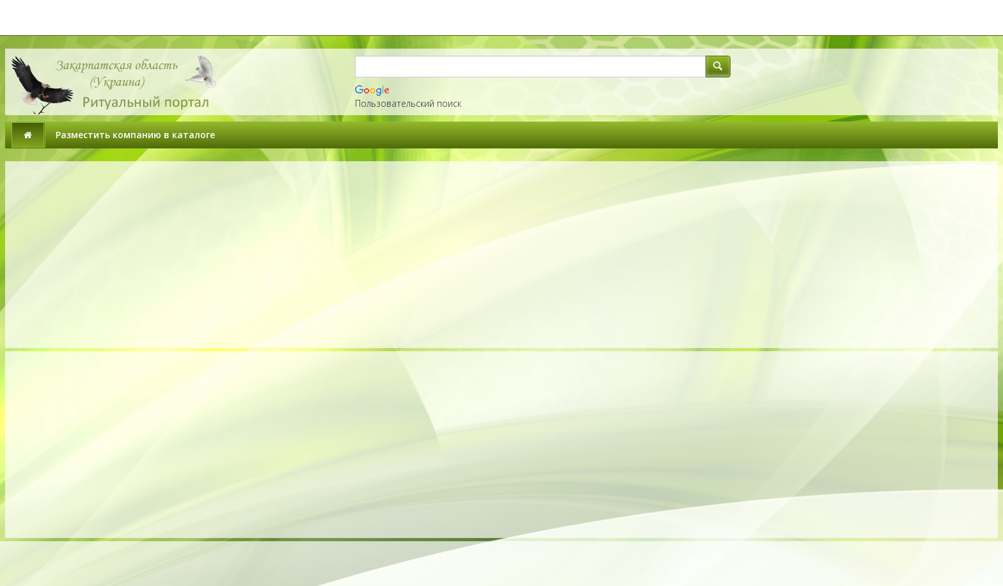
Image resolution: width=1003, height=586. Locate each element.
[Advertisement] (256, 254)
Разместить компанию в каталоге (135, 135)
